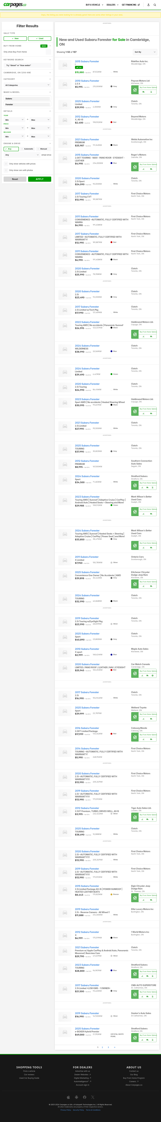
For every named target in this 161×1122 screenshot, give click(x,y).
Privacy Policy (66, 1110)
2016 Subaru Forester (87, 728)
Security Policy (78, 1110)
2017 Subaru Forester (87, 193)
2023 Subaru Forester (87, 399)
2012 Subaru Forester (87, 116)
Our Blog (134, 1074)
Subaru (27, 98)
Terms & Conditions (93, 1110)
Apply (40, 179)
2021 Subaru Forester (87, 139)
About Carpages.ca (133, 1085)
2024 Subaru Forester (87, 345)
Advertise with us (82, 1071)
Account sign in (82, 1085)
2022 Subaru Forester (87, 322)
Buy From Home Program (134, 1078)
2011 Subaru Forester (86, 216)
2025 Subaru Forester (87, 101)
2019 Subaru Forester (87, 618)
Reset (15, 179)
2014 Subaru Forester (87, 748)
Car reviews (29, 1074)
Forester (27, 104)
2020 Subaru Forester (87, 178)
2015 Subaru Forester (87, 61)
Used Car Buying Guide (29, 1078)
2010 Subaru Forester (87, 80)
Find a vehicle (29, 1071)
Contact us (134, 1071)
